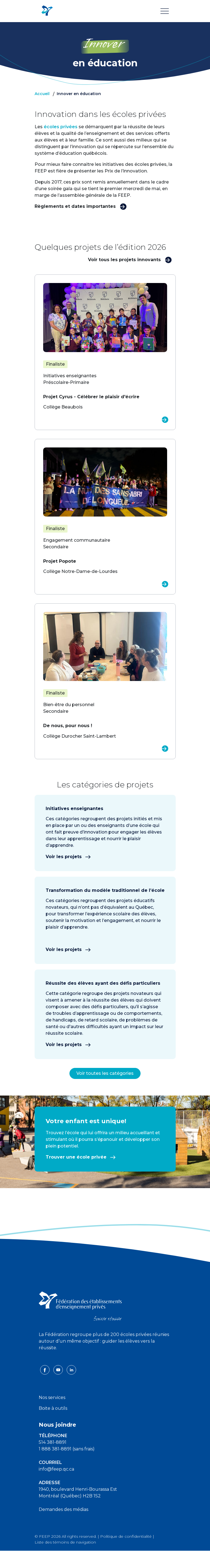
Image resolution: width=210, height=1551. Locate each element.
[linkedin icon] (71, 1369)
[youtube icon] (58, 1369)
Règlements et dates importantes (81, 206)
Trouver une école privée (81, 1157)
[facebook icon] (45, 1369)
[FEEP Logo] (47, 11)
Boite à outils (53, 1408)
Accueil (42, 93)
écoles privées (60, 126)
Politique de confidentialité (126, 1536)
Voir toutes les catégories (105, 1073)
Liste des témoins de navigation (65, 1542)
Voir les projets (68, 856)
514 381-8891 (52, 1442)
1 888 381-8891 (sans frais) (67, 1449)
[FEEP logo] (80, 1305)
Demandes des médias (63, 1509)
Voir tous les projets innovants (130, 259)
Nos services (52, 1397)
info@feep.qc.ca (56, 1469)
